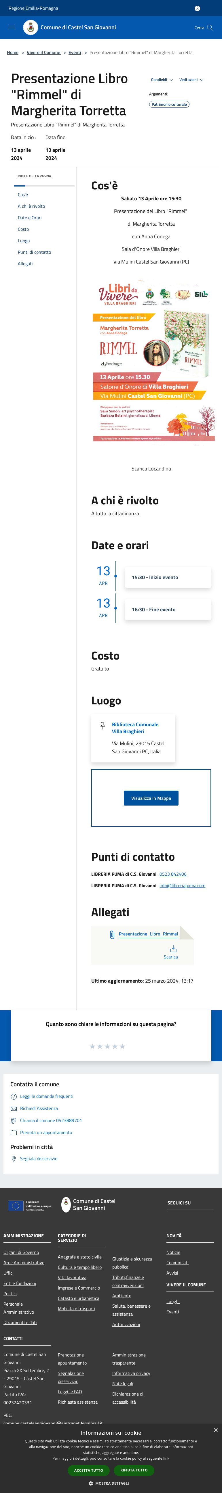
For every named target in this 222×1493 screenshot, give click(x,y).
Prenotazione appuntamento (72, 1358)
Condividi (163, 79)
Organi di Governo (21, 1252)
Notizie (173, 1252)
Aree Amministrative (23, 1262)
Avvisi (172, 1272)
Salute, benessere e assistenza (131, 1309)
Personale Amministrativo (18, 1307)
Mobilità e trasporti (76, 1308)
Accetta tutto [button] (88, 1470)
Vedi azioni (192, 79)
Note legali (122, 1383)
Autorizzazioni (126, 1324)
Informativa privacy (131, 1373)
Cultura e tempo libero (80, 1267)
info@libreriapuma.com (182, 885)
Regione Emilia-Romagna (33, 8)
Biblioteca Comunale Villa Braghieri (135, 727)
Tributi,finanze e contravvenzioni (128, 1281)
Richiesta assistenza (78, 1401)
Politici (10, 1293)
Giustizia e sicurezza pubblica (132, 1262)
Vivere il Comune (44, 52)
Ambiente (121, 1295)
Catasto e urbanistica (78, 1298)
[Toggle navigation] (11, 27)
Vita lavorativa (72, 1277)
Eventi (75, 52)
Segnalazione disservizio (71, 1377)
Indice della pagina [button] (34, 176)
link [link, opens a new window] (166, 1458)
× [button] (215, 1430)
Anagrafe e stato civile (80, 1256)
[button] (111, 1483)
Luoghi (173, 1301)
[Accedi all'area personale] (197, 8)
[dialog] (111, 1458)
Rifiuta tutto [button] (134, 1470)
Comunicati (177, 1262)
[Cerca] (209, 27)
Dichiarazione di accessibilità (127, 1397)
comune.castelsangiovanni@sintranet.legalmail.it (53, 1423)
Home (12, 52)
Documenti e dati (20, 1322)
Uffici (8, 1272)
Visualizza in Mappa (151, 798)
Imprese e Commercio (79, 1287)
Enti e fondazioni (19, 1283)
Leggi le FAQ (70, 1391)
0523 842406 (173, 874)
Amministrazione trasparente (129, 1358)
